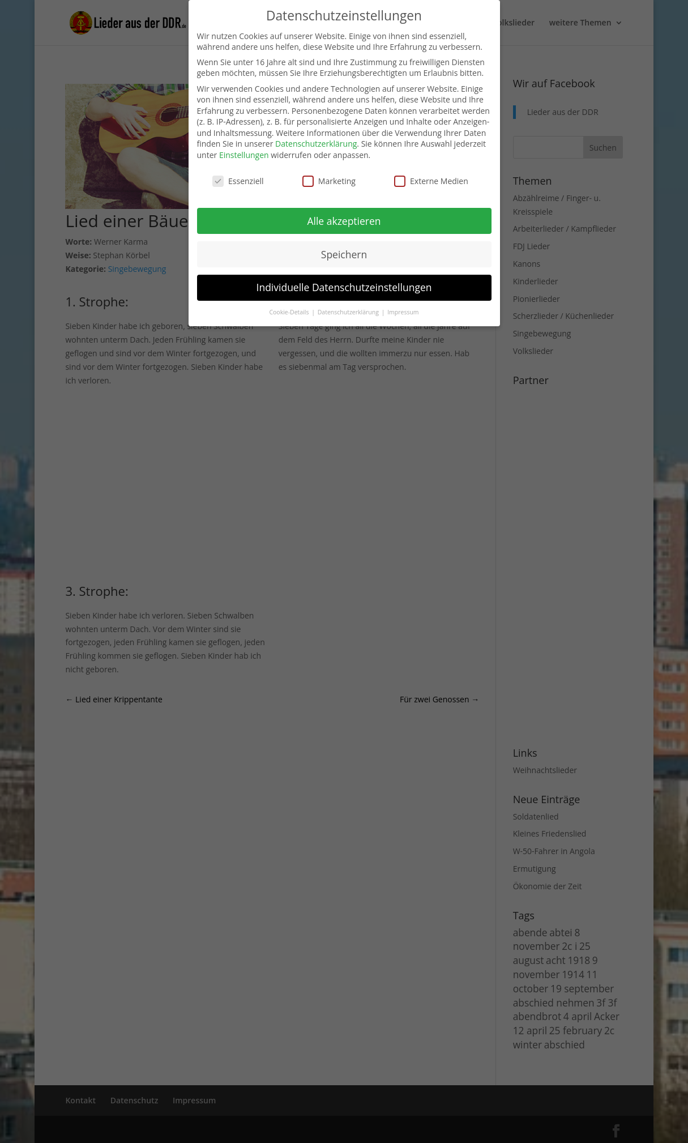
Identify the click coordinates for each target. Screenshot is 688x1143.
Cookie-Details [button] (289, 312)
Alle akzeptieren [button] (344, 221)
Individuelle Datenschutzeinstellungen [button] (344, 287)
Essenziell (238, 181)
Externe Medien (431, 181)
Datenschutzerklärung (316, 143)
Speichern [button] (344, 254)
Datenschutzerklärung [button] (349, 312)
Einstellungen (244, 155)
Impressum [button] (402, 312)
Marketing (329, 181)
